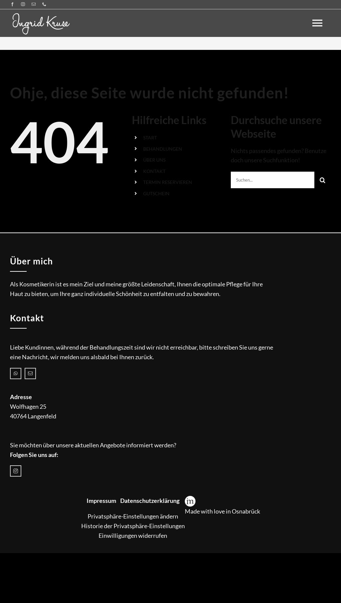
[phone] (44, 4)
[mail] (34, 4)
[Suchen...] (272, 180)
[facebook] (12, 4)
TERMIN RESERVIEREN (167, 182)
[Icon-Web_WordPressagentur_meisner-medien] (190, 499)
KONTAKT (154, 171)
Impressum (101, 500)
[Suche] (322, 180)
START (150, 137)
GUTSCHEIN (156, 193)
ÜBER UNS (154, 160)
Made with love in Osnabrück (222, 511)
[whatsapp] (15, 373)
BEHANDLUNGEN (162, 149)
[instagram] (23, 4)
